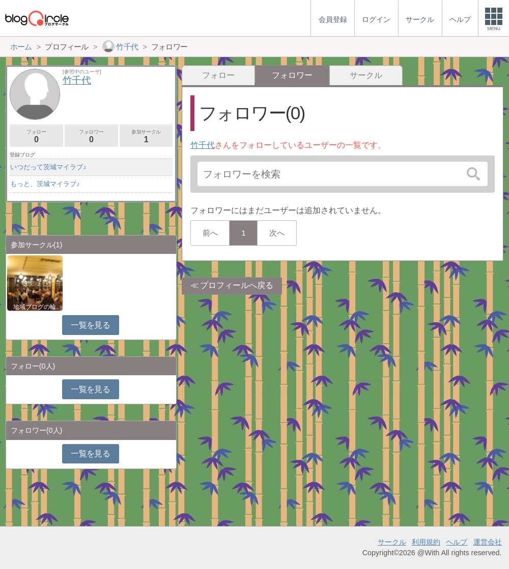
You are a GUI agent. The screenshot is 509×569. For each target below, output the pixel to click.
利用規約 (426, 542)
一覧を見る (90, 325)
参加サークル (146, 136)
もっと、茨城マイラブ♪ (44, 184)
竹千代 (202, 145)
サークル (366, 75)
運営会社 (487, 542)
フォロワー (91, 136)
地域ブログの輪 (34, 307)
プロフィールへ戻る (236, 285)
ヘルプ (456, 542)
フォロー (218, 75)
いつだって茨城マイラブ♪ (48, 167)
